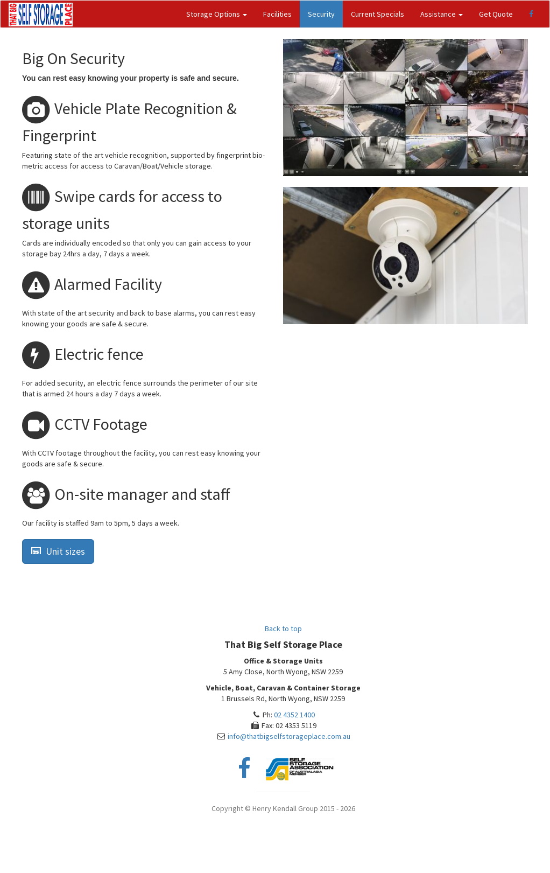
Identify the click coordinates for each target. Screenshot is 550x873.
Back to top (283, 628)
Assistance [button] (441, 14)
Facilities (277, 14)
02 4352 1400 (294, 715)
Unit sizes (58, 551)
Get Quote (496, 14)
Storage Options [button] (216, 14)
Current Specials (377, 14)
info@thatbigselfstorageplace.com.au (289, 736)
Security (321, 14)
